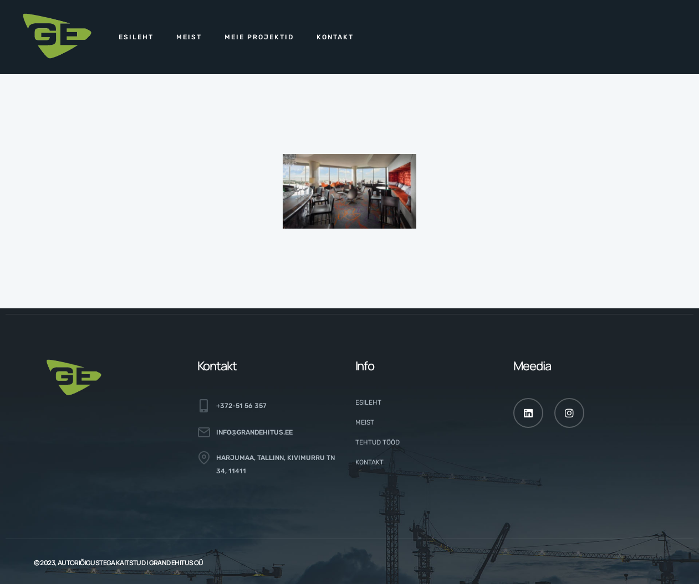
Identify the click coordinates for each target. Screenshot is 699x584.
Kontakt (335, 37)
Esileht (136, 37)
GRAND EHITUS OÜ (176, 562)
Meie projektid (259, 37)
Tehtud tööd (377, 442)
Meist (189, 37)
